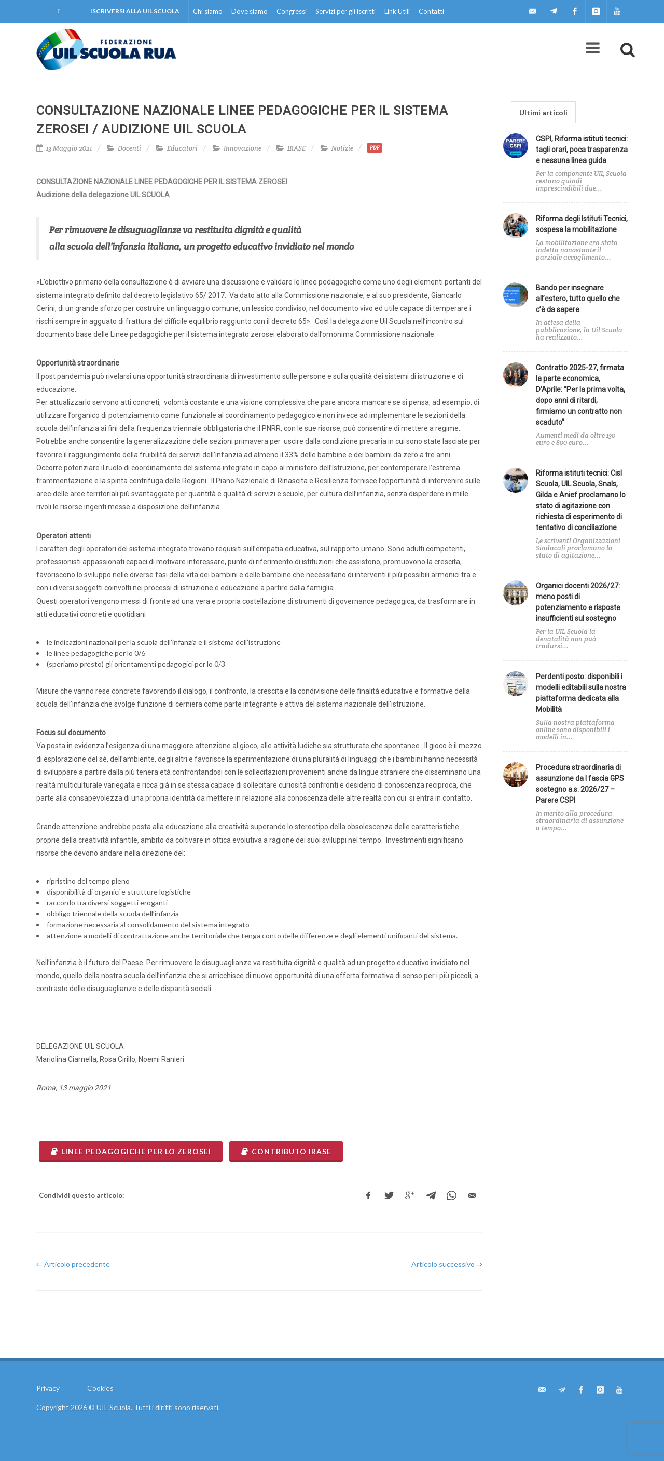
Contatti (431, 11)
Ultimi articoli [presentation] (543, 112)
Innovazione (242, 148)
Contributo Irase (286, 1151)
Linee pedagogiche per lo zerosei (130, 1151)
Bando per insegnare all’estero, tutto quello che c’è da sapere (578, 298)
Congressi (291, 11)
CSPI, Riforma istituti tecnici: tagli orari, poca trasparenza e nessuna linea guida (582, 149)
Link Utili (397, 11)
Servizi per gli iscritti (345, 11)
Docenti (129, 148)
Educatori (182, 148)
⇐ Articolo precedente (73, 1264)
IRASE (296, 148)
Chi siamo (208, 11)
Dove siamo (249, 11)
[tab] (543, 112)
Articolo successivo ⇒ (446, 1264)
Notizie (342, 148)
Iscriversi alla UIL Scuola (134, 11)
